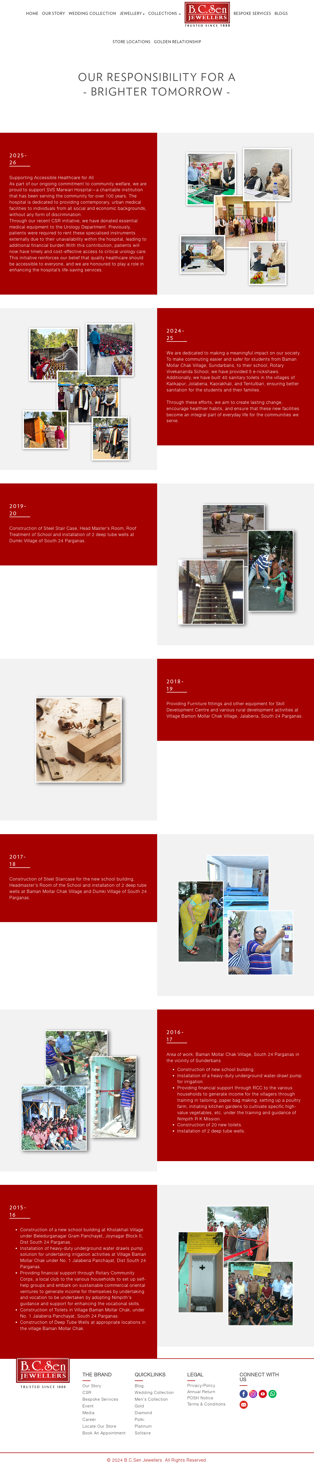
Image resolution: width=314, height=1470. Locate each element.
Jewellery (132, 13)
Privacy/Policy (201, 1385)
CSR (86, 1392)
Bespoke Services (252, 13)
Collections (164, 13)
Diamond (143, 1412)
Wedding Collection (92, 13)
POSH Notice (200, 1397)
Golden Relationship (177, 42)
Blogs (281, 13)
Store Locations (131, 42)
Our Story (53, 13)
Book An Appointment (104, 1432)
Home (32, 13)
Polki (139, 1419)
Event (88, 1405)
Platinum (143, 1426)
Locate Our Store (99, 1426)
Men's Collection (151, 1399)
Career (89, 1419)
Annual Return (201, 1391)
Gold (139, 1405)
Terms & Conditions (206, 1403)
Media (88, 1412)
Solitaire (143, 1432)
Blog (139, 1385)
